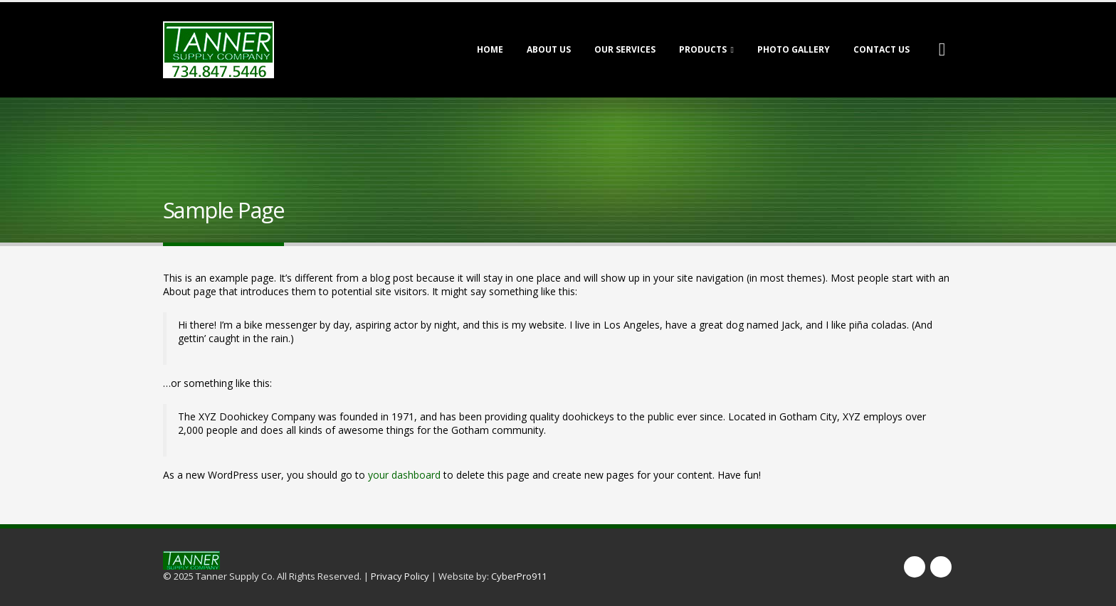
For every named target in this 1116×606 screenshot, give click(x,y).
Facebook (914, 567)
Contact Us (881, 49)
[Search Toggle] (942, 50)
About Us (549, 49)
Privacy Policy (400, 576)
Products (703, 49)
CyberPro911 (519, 576)
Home (490, 49)
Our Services (625, 49)
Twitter (941, 567)
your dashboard (404, 475)
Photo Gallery (793, 49)
